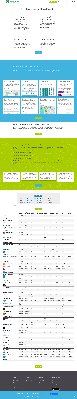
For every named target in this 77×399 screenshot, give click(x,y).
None (40, 195)
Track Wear (45, 173)
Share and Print (10, 99)
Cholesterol (50, 198)
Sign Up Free (38, 52)
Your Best (26, 99)
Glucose (20, 200)
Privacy (40, 382)
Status (53, 382)
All (36, 195)
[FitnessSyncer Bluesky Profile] (32, 387)
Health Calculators (17, 389)
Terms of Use (42, 380)
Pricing (59, 1)
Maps (43, 99)
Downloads (54, 384)
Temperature (22, 202)
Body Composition (32, 198)
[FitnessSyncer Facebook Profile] (32, 383)
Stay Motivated (28, 173)
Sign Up (51, 1)
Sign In (55, 1)
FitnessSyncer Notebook (21, 42)
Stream (25, 81)
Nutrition (30, 200)
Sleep (49, 200)
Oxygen (39, 200)
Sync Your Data (10, 173)
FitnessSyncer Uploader (19, 43)
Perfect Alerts (63, 173)
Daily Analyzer (63, 81)
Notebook (62, 99)
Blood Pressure (41, 198)
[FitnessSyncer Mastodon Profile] (32, 385)
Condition (40, 202)
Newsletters (29, 380)
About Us (68, 1)
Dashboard (9, 81)
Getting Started (16, 380)
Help (64, 1)
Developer (54, 387)
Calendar (44, 81)
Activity (20, 198)
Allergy (30, 202)
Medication (50, 202)
